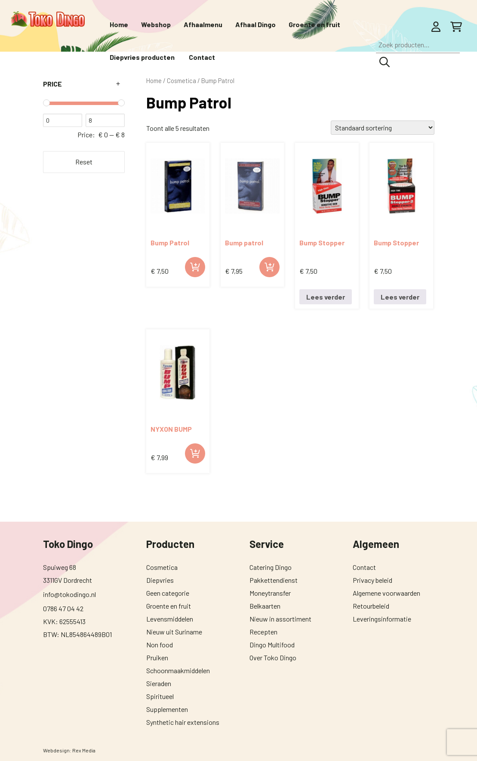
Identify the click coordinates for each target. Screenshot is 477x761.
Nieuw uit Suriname (174, 632)
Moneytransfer (270, 593)
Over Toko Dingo (272, 657)
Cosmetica (162, 567)
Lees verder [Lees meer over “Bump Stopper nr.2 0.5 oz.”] (400, 297)
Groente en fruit (168, 606)
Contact (364, 567)
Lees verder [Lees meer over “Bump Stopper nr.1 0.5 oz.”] (325, 297)
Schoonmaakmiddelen (178, 670)
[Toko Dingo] (48, 19)
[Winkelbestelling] (382, 128)
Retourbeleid (371, 606)
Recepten (263, 632)
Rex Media (83, 750)
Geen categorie (167, 593)
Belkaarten (264, 606)
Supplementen (167, 709)
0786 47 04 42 (63, 608)
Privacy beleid (372, 580)
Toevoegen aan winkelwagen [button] (195, 267)
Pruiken (157, 657)
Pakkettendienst (273, 580)
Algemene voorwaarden (386, 593)
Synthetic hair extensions (182, 722)
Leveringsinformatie (382, 619)
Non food (159, 644)
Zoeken (384, 62)
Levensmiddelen (169, 619)
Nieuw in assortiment (280, 619)
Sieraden (158, 683)
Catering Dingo (270, 567)
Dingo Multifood (272, 644)
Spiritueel (160, 696)
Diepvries (160, 580)
